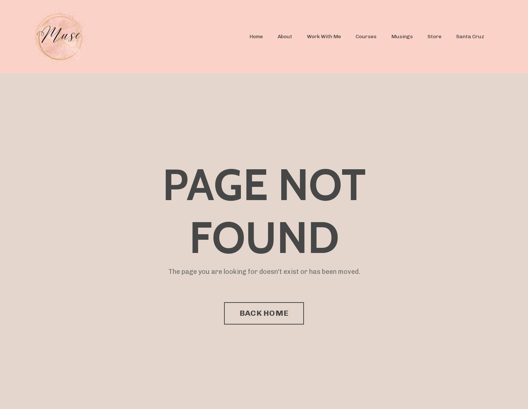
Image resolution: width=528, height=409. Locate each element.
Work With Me (324, 36)
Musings (402, 36)
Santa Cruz (470, 36)
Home (256, 36)
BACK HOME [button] (264, 313)
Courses (366, 36)
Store (434, 36)
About (285, 36)
